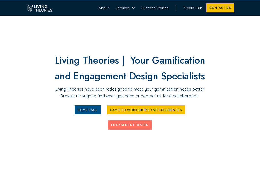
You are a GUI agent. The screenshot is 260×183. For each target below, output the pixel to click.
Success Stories (155, 8)
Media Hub (193, 8)
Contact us (220, 8)
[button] (125, 8)
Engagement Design (130, 125)
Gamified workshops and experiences (146, 110)
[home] (60, 8)
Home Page (88, 110)
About (104, 8)
